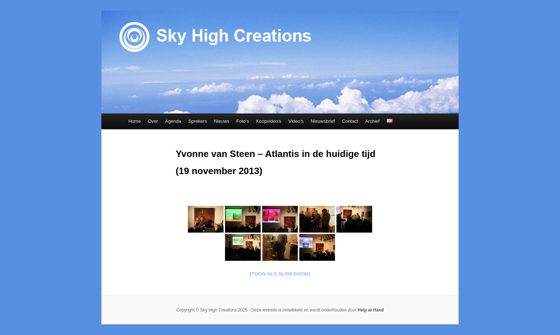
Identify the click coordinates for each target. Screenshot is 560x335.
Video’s (296, 121)
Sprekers (197, 121)
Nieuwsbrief (323, 121)
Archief (372, 121)
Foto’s (242, 121)
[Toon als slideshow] (280, 273)
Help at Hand (371, 310)
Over (153, 121)
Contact (350, 121)
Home (134, 121)
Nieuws (221, 121)
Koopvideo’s (268, 121)
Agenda (173, 121)
